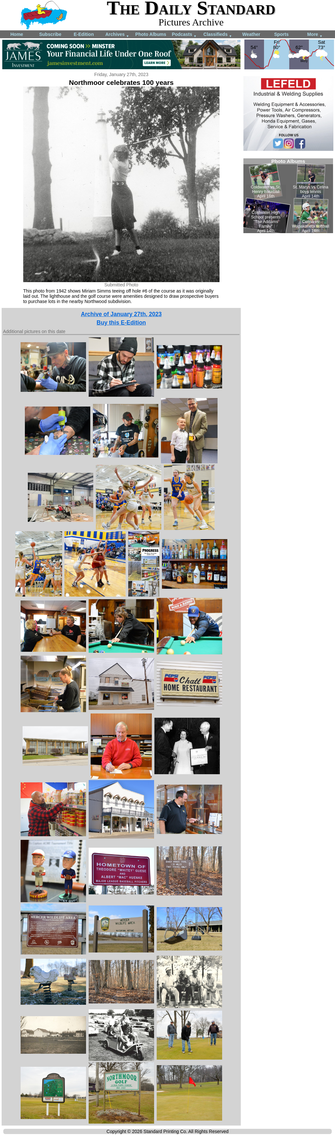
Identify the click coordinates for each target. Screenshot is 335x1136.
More (315, 35)
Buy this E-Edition (121, 322)
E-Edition (84, 34)
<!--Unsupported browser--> (288, 195)
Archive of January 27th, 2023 (121, 314)
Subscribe (50, 34)
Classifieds (217, 35)
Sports (281, 34)
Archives (117, 35)
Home (16, 34)
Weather (251, 34)
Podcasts (184, 35)
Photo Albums (150, 34)
